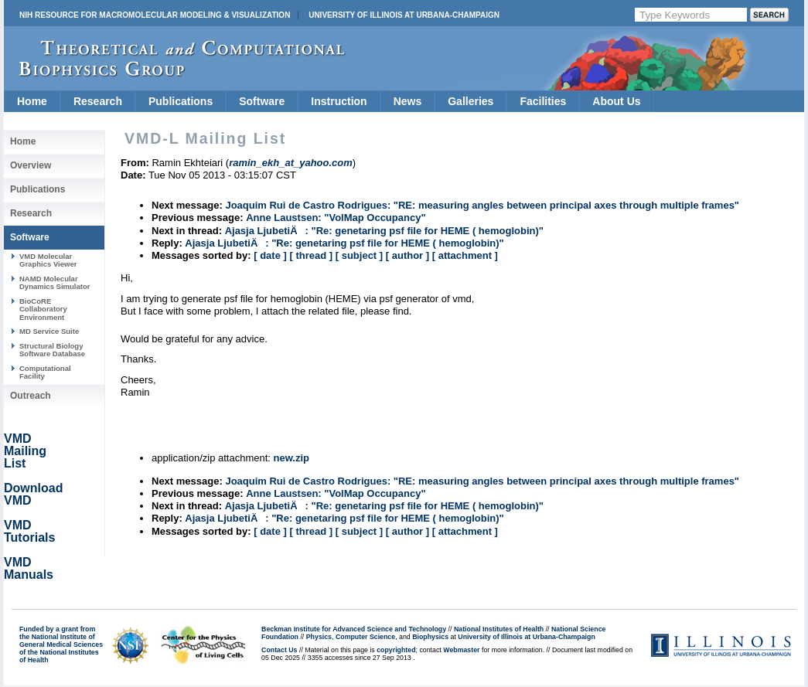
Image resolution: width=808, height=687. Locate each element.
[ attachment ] (465, 255)
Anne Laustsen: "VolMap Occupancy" (335, 217)
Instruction (338, 101)
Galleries (470, 101)
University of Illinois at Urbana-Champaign (404, 15)
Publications (180, 101)
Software (262, 101)
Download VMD (33, 494)
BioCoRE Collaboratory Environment (43, 309)
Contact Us (279, 650)
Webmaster (461, 650)
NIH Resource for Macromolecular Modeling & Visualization (154, 15)
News (408, 101)
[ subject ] (359, 255)
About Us (616, 101)
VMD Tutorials (29, 531)
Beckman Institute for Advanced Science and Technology (353, 629)
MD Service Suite (49, 331)
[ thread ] (310, 255)
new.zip (291, 458)
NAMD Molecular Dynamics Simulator (54, 282)
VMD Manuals (28, 568)
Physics (319, 637)
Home (32, 101)
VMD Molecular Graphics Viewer (48, 260)
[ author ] (407, 255)
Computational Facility (45, 372)
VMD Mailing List (25, 451)
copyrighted (396, 650)
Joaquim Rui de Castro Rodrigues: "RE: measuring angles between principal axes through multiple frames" (482, 205)
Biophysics (430, 637)
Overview (30, 165)
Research (97, 101)
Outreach (30, 395)
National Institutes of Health (499, 629)
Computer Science (365, 637)
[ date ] (270, 255)
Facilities (543, 101)
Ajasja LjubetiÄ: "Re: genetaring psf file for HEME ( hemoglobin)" (384, 230)
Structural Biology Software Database (52, 350)
